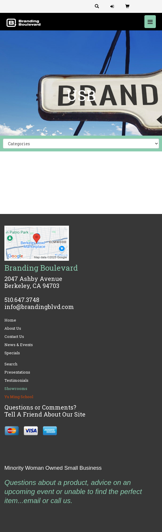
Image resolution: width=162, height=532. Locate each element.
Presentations (17, 372)
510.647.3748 (21, 299)
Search (10, 364)
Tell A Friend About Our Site (44, 414)
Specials (12, 352)
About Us (12, 328)
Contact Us (14, 336)
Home (10, 320)
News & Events (18, 344)
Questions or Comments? (40, 407)
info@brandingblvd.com (39, 306)
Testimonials (16, 380)
